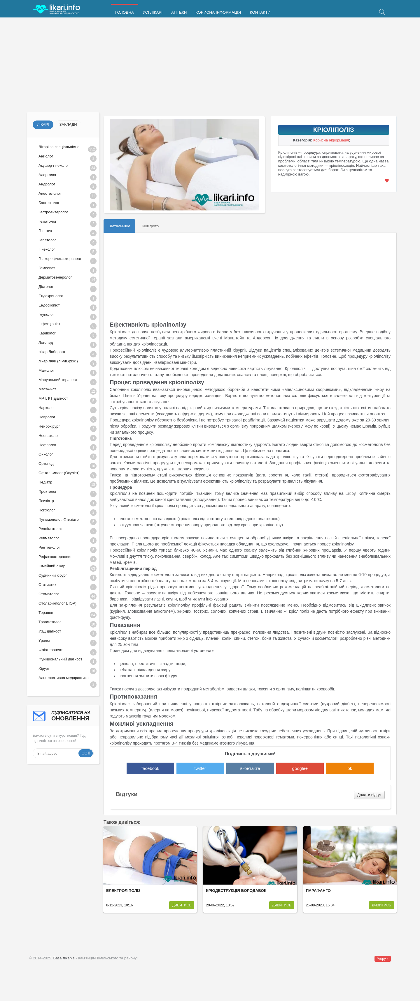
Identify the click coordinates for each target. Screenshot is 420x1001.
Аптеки (179, 12)
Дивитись (181, 905)
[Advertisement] (202, 65)
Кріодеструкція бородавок (236, 890)
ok (350, 768)
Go (84, 753)
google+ (300, 768)
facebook (150, 768)
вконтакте (250, 768)
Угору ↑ (382, 959)
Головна (124, 12)
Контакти (260, 12)
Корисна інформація (218, 12)
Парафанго (318, 890)
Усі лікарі (152, 12)
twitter (200, 768)
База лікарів (64, 958)
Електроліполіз (123, 890)
